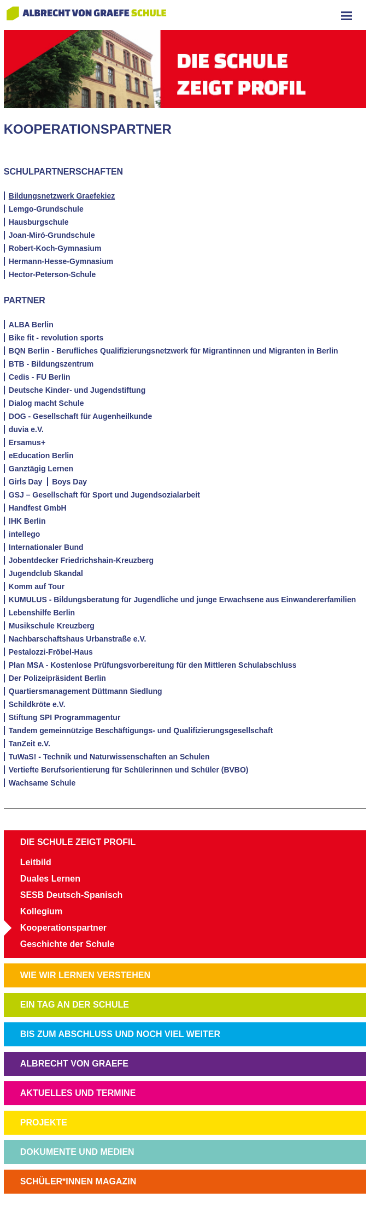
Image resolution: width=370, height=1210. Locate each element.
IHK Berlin (27, 521)
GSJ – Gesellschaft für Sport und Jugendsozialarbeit (104, 494)
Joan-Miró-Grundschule (52, 235)
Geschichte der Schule (67, 944)
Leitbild (35, 862)
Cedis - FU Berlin (40, 377)
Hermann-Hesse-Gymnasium (61, 261)
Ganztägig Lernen (41, 468)
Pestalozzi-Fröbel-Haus (51, 652)
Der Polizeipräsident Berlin (57, 678)
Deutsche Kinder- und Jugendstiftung (77, 390)
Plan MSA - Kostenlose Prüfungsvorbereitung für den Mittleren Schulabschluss (153, 665)
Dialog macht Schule (46, 403)
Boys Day (69, 481)
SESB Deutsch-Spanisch (71, 895)
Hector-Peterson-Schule (52, 274)
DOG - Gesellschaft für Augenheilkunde (80, 416)
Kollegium (41, 911)
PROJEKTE (43, 1122)
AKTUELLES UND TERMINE (78, 1093)
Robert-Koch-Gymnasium (55, 248)
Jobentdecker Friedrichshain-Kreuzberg (81, 560)
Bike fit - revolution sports (56, 337)
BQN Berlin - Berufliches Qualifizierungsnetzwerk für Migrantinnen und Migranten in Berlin (173, 350)
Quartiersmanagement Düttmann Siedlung (85, 691)
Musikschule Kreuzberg (52, 625)
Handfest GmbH (38, 508)
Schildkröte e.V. (37, 704)
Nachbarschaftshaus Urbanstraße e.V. (77, 638)
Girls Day (25, 481)
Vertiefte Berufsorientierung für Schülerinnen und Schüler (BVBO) (129, 769)
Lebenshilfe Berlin (42, 612)
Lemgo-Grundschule (46, 209)
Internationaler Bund (46, 547)
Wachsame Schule (42, 782)
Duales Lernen (50, 878)
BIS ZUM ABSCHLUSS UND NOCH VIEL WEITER (120, 1034)
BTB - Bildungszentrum (51, 364)
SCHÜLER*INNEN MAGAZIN (78, 1181)
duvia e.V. (26, 429)
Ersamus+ (27, 442)
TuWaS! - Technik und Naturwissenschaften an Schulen (109, 756)
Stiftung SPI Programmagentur (65, 717)
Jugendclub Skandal (46, 573)
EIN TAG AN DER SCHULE (74, 1004)
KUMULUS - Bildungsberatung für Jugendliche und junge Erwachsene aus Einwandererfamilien (182, 599)
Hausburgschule (39, 222)
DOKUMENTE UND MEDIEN (77, 1152)
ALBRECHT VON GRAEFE (74, 1063)
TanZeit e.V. (29, 743)
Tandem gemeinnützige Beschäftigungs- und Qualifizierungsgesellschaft (141, 730)
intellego (24, 534)
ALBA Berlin (31, 324)
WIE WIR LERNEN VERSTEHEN (85, 975)
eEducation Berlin (41, 455)
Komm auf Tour (36, 586)
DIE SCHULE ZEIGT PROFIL (78, 842)
